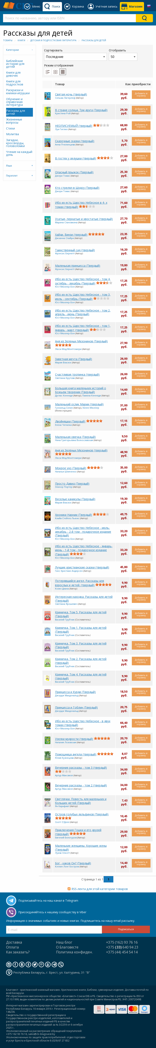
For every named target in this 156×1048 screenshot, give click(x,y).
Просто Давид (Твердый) (72, 483)
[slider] (101, 125)
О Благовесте (67, 947)
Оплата (12, 947)
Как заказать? (18, 952)
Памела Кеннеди (91, 395)
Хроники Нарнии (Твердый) (73, 515)
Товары (7, 40)
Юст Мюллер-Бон (65, 286)
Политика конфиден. (74, 952)
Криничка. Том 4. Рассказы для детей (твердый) (80, 676)
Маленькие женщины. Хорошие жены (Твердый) (81, 847)
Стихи (10, 128)
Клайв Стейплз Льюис (67, 518)
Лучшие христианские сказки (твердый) (82, 567)
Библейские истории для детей (15, 64)
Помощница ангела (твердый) (75, 754)
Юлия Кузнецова (64, 757)
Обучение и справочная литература (14, 102)
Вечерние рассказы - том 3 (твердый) (81, 767)
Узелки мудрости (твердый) (74, 739)
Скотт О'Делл (62, 822)
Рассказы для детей (94, 40)
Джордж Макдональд (66, 695)
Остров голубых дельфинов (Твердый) (81, 814)
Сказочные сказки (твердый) (74, 141)
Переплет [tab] (11, 175)
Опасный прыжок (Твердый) (74, 172)
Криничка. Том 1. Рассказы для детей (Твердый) (80, 629)
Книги (21, 40)
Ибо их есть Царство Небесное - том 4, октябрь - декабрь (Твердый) (82, 281)
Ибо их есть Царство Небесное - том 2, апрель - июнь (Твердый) (82, 312)
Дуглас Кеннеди (64, 395)
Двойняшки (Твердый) (70, 421)
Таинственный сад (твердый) (75, 250)
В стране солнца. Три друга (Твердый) (81, 110)
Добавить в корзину (141, 94)
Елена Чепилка (63, 424)
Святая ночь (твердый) (71, 94)
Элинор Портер (63, 486)
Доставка (14, 942)
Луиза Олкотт (62, 852)
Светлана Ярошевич (66, 603)
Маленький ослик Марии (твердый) (79, 404)
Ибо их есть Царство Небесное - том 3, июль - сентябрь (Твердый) (82, 297)
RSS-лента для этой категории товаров (100, 889)
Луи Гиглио (61, 129)
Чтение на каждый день (19, 153)
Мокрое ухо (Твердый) (70, 468)
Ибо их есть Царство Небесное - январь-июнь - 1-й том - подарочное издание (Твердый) (84, 550)
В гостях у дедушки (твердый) (75, 158)
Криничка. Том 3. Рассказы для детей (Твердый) (80, 645)
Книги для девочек (13, 74)
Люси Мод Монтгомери (68, 348)
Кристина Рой (62, 113)
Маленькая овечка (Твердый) (75, 437)
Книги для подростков (14, 82)
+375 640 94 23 (122, 947)
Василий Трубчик (65, 619)
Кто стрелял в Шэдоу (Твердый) (77, 188)
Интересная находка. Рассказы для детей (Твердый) (84, 598)
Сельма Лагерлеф (65, 97)
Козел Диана (62, 588)
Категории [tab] (12, 50)
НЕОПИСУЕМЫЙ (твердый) (73, 126)
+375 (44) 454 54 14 (122, 952)
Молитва (12, 134)
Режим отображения (58, 65)
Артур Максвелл (64, 775)
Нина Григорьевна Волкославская (74, 440)
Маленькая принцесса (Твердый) (77, 266)
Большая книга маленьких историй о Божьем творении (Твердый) (80, 390)
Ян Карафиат (62, 806)
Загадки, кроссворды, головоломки (15, 143)
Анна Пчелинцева (65, 144)
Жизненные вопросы (14, 120)
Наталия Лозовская (65, 742)
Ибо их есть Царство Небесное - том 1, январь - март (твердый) (82, 328)
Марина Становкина (66, 222)
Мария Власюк (63, 362)
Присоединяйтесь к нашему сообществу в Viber (52, 912)
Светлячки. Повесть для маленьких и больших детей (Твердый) (80, 801)
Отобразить (123, 54)
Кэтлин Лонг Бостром (67, 866)
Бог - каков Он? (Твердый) (73, 863)
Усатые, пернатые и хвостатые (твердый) (84, 219)
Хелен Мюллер (90, 407)
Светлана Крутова (65, 377)
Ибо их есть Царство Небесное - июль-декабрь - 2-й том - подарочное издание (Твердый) (83, 531)
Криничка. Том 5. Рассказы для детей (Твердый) (80, 614)
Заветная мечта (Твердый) (73, 359)
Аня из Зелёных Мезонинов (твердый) (81, 450)
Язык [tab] (9, 165)
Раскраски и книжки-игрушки (18, 91)
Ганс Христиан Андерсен (69, 570)
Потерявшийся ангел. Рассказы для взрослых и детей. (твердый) (79, 583)
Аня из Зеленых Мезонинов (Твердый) (81, 341)
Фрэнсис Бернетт (65, 253)
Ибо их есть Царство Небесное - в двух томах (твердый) (82, 723)
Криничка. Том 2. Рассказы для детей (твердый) (80, 661)
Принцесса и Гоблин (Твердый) (76, 707)
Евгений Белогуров (66, 837)
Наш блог (64, 942)
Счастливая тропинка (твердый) (77, 374)
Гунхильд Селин (64, 407)
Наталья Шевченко (65, 471)
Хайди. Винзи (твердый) (71, 235)
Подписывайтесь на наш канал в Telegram (48, 900)
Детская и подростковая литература (53, 40)
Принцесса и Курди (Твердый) (75, 692)
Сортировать (75, 54)
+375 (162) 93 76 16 (122, 942)
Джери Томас (62, 175)
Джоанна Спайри (64, 238)
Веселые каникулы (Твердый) (75, 499)
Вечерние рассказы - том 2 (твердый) (81, 785)
